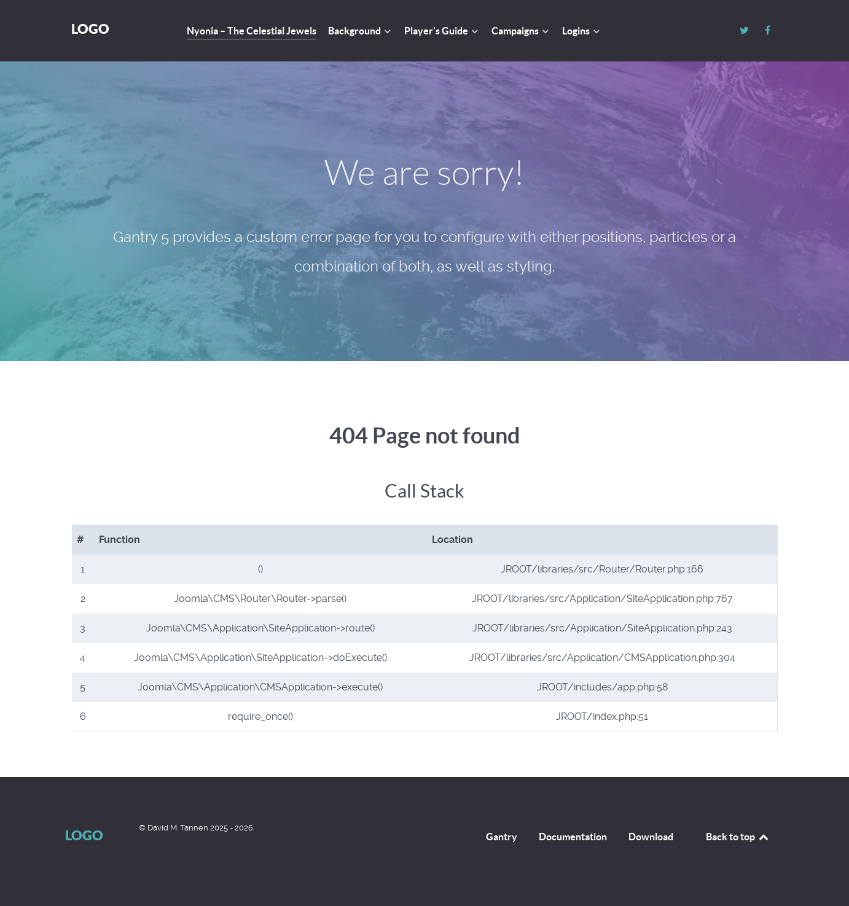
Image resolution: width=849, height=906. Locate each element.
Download (650, 836)
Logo (90, 28)
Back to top (738, 836)
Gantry (501, 836)
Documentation (573, 836)
